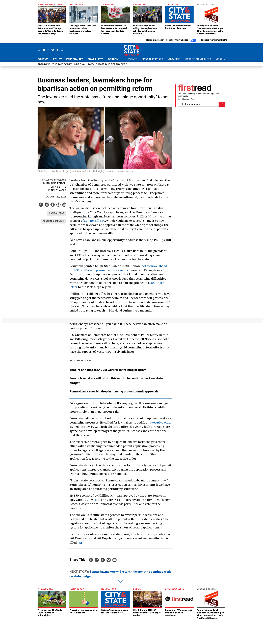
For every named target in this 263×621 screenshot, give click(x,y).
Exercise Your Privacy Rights (214, 40)
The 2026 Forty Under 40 (68, 64)
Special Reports (152, 59)
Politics (43, 59)
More (220, 59)
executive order (160, 422)
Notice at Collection (155, 40)
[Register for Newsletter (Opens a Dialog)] (222, 104)
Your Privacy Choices (182, 40)
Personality (74, 59)
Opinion (113, 59)
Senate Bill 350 (94, 220)
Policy (57, 59)
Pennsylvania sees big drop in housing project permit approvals (113, 391)
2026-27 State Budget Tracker (107, 64)
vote (96, 500)
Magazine (174, 59)
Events (132, 59)
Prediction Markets (198, 59)
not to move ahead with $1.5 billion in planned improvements (118, 268)
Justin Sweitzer (54, 180)
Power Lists (95, 59)
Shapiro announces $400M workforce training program (107, 369)
